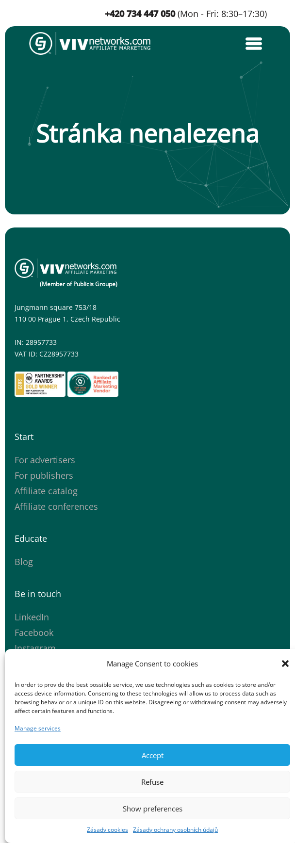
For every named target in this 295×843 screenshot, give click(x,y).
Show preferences (152, 808)
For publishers (44, 475)
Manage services (38, 728)
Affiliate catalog (46, 491)
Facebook (34, 632)
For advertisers (45, 460)
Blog (24, 561)
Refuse (152, 782)
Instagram (35, 648)
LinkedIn (32, 617)
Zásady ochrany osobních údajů (175, 830)
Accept (153, 755)
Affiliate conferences (56, 506)
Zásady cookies (107, 830)
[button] (285, 663)
